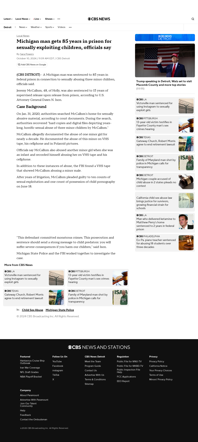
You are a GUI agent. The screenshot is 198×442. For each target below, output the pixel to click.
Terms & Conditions (95, 379)
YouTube (57, 361)
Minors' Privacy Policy (160, 379)
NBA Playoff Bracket (31, 376)
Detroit (7, 27)
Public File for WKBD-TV (130, 366)
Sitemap (89, 384)
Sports (49, 27)
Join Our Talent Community (28, 404)
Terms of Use (156, 375)
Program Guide (93, 366)
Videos (61, 27)
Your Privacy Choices (160, 370)
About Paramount (29, 395)
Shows (49, 19)
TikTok (55, 375)
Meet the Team (93, 361)
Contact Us (91, 370)
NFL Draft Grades (29, 372)
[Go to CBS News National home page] (99, 18)
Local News (22, 19)
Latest (8, 19)
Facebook (57, 366)
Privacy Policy (156, 361)
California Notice (158, 366)
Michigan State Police (60, 310)
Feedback (25, 415)
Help (22, 410)
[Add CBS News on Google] (32, 64)
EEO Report (123, 381)
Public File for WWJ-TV (129, 361)
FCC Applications (126, 376)
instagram (57, 370)
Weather (36, 27)
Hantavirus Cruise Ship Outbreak (32, 361)
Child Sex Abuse (32, 310)
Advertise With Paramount (34, 400)
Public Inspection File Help (128, 370)
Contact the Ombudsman (33, 419)
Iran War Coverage (30, 367)
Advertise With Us (94, 375)
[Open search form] (193, 19)
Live (37, 18)
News (23, 27)
